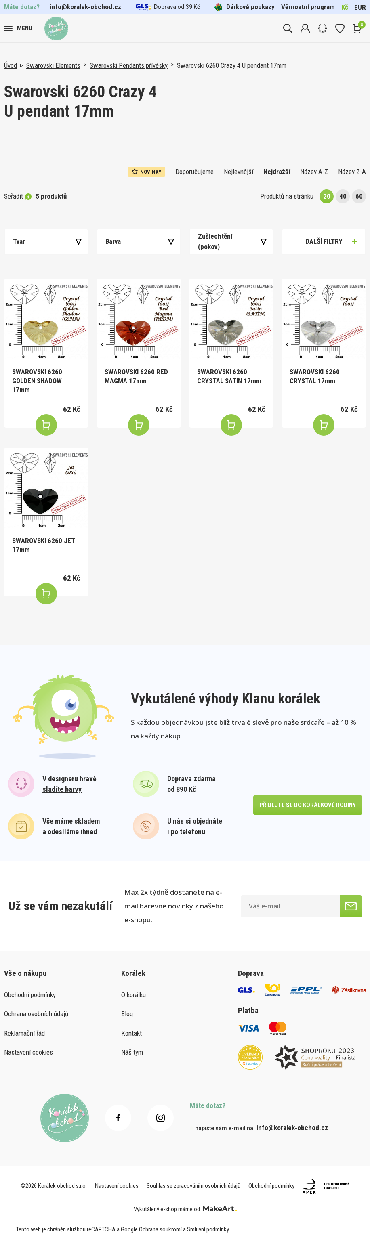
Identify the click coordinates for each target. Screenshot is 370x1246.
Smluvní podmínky (208, 1229)
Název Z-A (352, 172)
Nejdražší (276, 172)
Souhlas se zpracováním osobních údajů (193, 1185)
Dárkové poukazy (244, 7)
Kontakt (131, 1033)
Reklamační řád (24, 1033)
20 (326, 196)
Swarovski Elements (53, 65)
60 (359, 196)
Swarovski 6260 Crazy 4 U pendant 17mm (231, 65)
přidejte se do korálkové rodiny (307, 805)
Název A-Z (314, 172)
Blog (127, 1014)
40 (343, 196)
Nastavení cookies (28, 1052)
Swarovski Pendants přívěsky (129, 65)
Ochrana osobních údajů (36, 1014)
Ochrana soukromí (160, 1229)
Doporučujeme (194, 172)
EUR (360, 7)
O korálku (133, 995)
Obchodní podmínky (30, 995)
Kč (344, 7)
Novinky (146, 171)
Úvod (10, 65)
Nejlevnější (238, 172)
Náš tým (132, 1052)
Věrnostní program (308, 7)
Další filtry (324, 241)
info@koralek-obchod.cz (85, 7)
